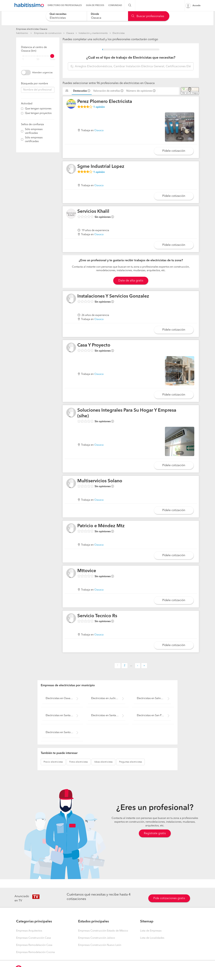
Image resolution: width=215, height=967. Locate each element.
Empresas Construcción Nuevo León (99, 945)
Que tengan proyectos (38, 113)
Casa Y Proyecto (93, 345)
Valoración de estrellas (106, 91)
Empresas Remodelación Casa (34, 945)
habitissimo (22, 33)
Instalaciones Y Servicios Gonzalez (113, 296)
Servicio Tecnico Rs (97, 616)
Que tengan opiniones (38, 108)
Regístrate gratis (155, 833)
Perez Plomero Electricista (104, 101)
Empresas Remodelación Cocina (35, 952)
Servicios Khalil (93, 211)
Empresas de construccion (47, 33)
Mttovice (86, 571)
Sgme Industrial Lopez (100, 166)
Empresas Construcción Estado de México (103, 931)
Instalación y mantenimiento (93, 33)
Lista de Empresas (150, 931)
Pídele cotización (173, 150)
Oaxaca (70, 33)
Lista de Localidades (152, 938)
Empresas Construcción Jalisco (96, 938)
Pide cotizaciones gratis (169, 898)
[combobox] (66, 16)
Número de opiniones (139, 91)
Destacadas (80, 91)
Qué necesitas (58, 14)
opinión (99, 107)
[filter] (37, 56)
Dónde (95, 14)
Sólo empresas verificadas (34, 131)
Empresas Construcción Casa (33, 938)
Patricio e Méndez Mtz (101, 526)
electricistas (53, 762)
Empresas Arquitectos (29, 931)
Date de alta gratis (130, 280)
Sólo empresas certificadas (34, 139)
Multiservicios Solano (99, 481)
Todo (52, 59)
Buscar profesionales (147, 16)
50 (38, 59)
